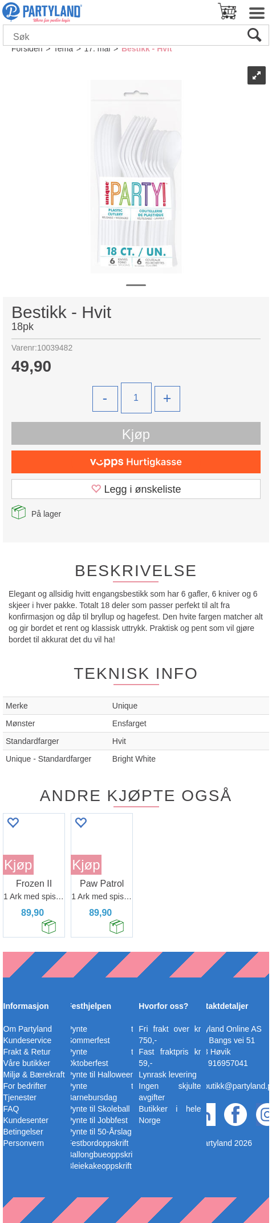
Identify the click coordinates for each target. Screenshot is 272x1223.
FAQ (11, 1108)
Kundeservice (27, 1040)
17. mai (97, 48)
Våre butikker (26, 1063)
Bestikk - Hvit (146, 48)
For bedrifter (25, 1086)
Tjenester (19, 1097)
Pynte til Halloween (101, 1074)
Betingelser (23, 1131)
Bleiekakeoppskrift (99, 1165)
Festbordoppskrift (97, 1143)
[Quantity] (136, 398)
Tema (63, 48)
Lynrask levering (167, 1074)
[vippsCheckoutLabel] (136, 461)
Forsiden (26, 48)
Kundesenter (25, 1120)
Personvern (23, 1143)
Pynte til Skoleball (98, 1108)
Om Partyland (27, 1028)
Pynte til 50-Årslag (99, 1131)
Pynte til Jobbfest (97, 1120)
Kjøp (136, 434)
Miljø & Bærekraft (34, 1074)
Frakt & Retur (27, 1051)
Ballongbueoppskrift (102, 1154)
